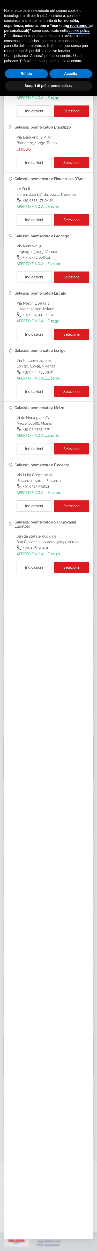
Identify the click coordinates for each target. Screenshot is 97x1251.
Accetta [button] (70, 74)
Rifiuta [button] (26, 74)
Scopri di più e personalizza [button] (48, 86)
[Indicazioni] (34, 111)
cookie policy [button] (79, 30)
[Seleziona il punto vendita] (71, 111)
